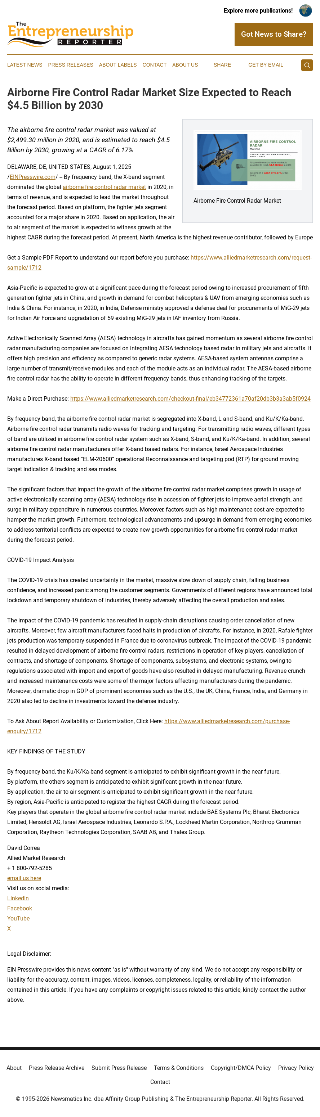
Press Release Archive (56, 1067)
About (14, 1067)
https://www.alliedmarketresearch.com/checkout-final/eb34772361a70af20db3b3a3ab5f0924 (190, 398)
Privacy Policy (296, 1067)
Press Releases (70, 65)
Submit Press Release (119, 1067)
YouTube (18, 918)
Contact (155, 65)
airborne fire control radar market (104, 187)
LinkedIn (18, 898)
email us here (24, 878)
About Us (185, 65)
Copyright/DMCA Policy (241, 1067)
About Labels (118, 65)
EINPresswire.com (32, 177)
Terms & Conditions (179, 1067)
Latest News (25, 65)
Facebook (19, 908)
